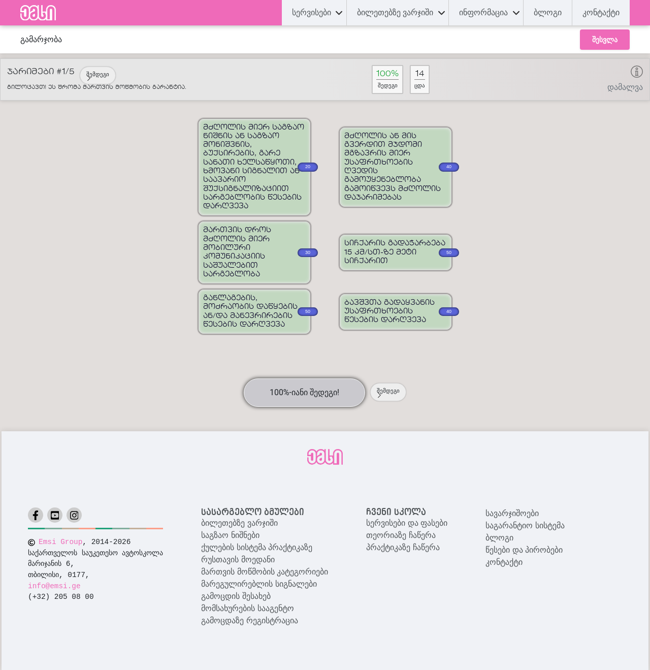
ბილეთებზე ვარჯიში (239, 523)
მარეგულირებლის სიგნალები (258, 584)
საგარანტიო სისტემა (524, 525)
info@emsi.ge (54, 586)
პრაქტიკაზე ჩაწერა (402, 547)
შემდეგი (97, 76)
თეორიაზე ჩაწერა (400, 535)
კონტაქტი (601, 12)
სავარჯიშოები (512, 513)
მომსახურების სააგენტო (247, 608)
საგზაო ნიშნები (230, 535)
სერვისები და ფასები (406, 523)
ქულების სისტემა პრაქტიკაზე (256, 547)
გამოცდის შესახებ (235, 596)
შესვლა (605, 40)
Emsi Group (60, 542)
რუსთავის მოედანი (237, 559)
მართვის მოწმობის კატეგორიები (264, 571)
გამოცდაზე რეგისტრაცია (249, 620)
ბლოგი (499, 537)
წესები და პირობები (524, 550)
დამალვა (625, 87)
